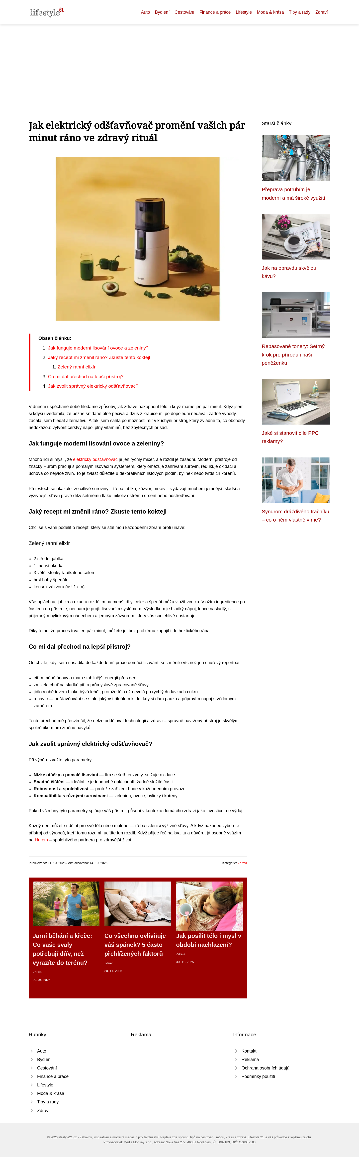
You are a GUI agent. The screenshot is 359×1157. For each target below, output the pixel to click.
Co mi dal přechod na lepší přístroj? (85, 376)
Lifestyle (244, 12)
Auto (145, 12)
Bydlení (162, 12)
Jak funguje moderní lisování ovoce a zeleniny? (98, 348)
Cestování (184, 12)
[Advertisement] (179, 62)
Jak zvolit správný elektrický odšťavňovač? (93, 386)
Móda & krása (270, 12)
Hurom (41, 839)
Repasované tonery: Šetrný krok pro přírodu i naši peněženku (293, 354)
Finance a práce (215, 12)
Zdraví (321, 12)
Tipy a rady (299, 12)
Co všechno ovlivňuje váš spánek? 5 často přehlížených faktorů (135, 944)
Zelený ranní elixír (77, 366)
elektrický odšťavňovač (95, 459)
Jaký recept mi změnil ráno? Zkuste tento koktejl (99, 357)
